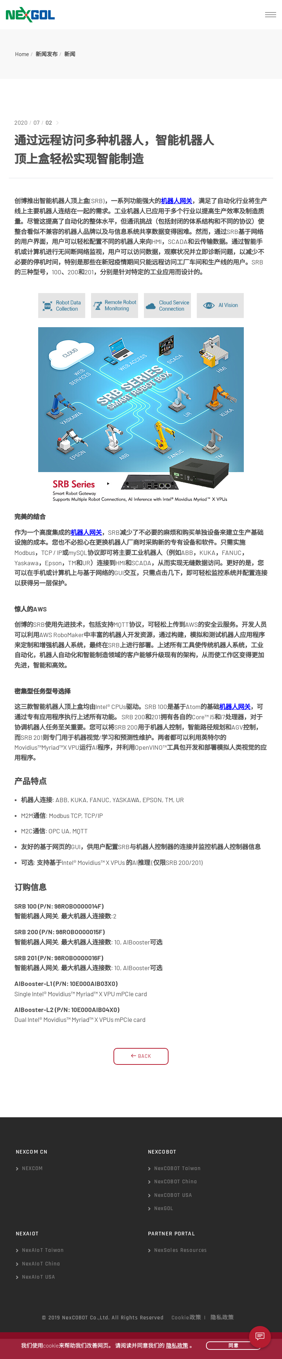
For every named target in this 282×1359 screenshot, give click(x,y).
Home (22, 54)
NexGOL (164, 1208)
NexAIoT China (41, 1263)
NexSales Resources (180, 1250)
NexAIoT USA (38, 1277)
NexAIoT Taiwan (43, 1250)
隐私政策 (222, 1317)
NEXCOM (32, 1168)
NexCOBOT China (176, 1181)
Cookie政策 (186, 1317)
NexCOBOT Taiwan (177, 1168)
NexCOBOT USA (173, 1195)
